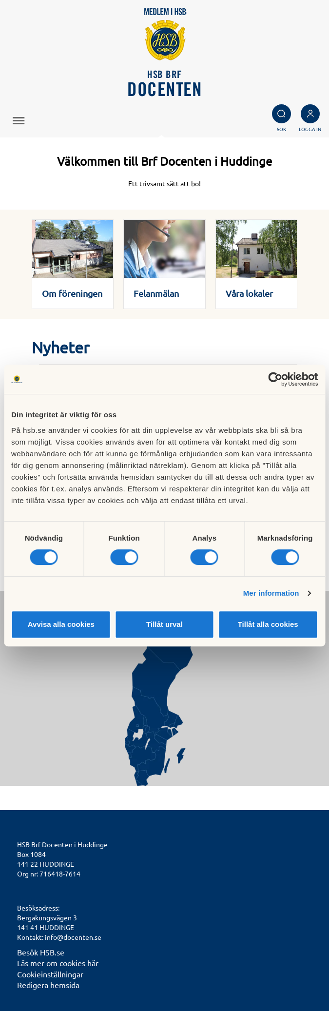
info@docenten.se (73, 937)
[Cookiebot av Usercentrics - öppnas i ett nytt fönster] (275, 379)
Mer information (271, 593)
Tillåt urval (164, 624)
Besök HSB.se (40, 952)
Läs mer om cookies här (57, 963)
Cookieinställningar (50, 974)
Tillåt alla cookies (268, 624)
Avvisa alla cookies (61, 624)
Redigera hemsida (48, 985)
